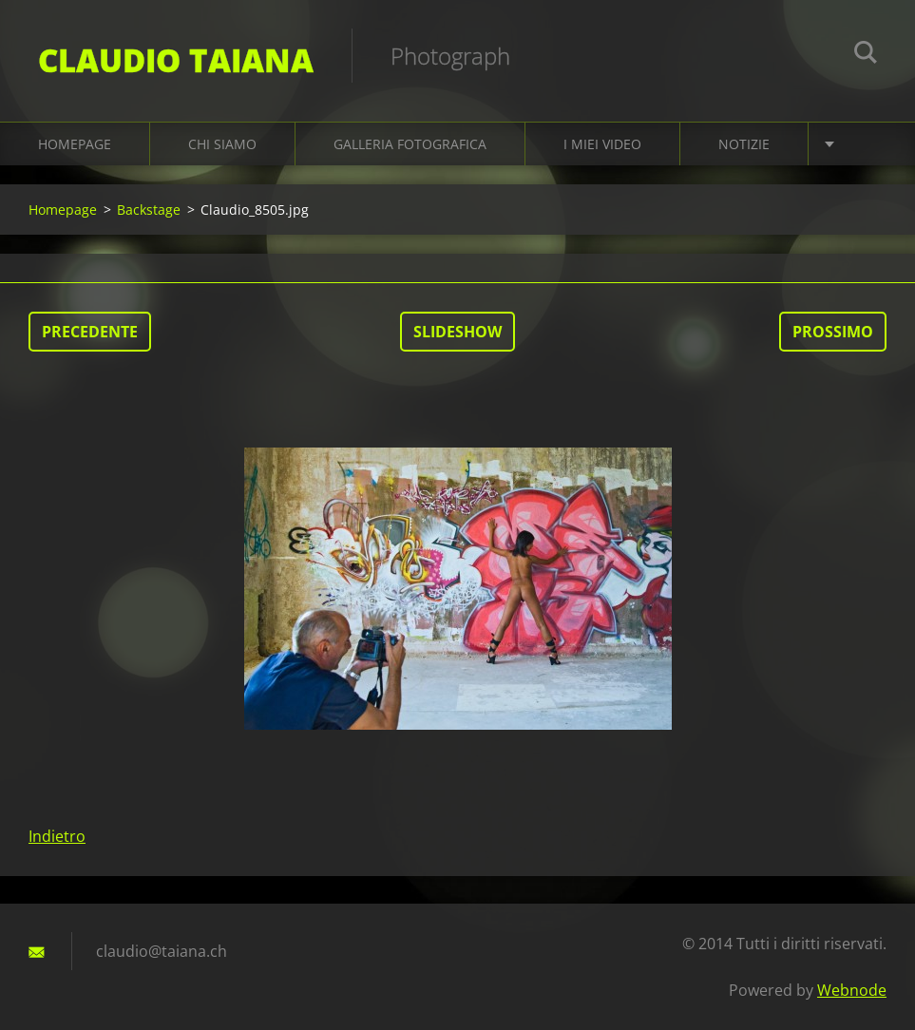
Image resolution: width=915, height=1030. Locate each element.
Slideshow (457, 331)
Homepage (74, 144)
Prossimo (832, 331)
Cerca (865, 55)
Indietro (57, 836)
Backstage (149, 209)
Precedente (90, 331)
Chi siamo (222, 144)
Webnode (851, 990)
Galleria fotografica (410, 144)
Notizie (744, 144)
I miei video (602, 144)
